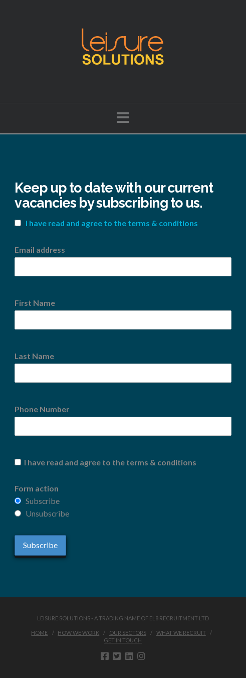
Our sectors (127, 632)
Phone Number (42, 409)
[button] (123, 117)
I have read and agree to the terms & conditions (112, 223)
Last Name (34, 356)
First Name (35, 302)
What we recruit (181, 632)
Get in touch (123, 640)
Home (39, 632)
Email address (40, 249)
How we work (78, 632)
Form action (37, 488)
